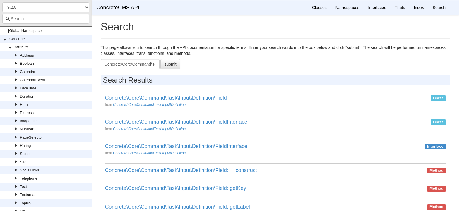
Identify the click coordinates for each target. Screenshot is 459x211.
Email (25, 104)
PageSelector (31, 137)
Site (23, 162)
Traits (400, 7)
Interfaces (377, 7)
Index (419, 7)
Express (27, 112)
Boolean (27, 63)
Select (25, 154)
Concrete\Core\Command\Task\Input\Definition (149, 105)
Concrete (17, 39)
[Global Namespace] (25, 30)
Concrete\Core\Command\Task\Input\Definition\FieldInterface (176, 122)
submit (170, 64)
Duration (27, 96)
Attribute (22, 47)
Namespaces (347, 7)
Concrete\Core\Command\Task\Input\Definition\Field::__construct (181, 170)
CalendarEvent (32, 80)
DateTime (28, 88)
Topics (25, 203)
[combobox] (45, 19)
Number (26, 129)
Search (439, 7)
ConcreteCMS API (118, 8)
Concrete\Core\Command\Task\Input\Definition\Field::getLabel (177, 207)
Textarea (27, 195)
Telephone (28, 178)
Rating (25, 145)
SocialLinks (29, 170)
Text (23, 186)
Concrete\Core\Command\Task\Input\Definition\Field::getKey (175, 188)
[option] (275, 103)
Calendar (27, 71)
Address (27, 55)
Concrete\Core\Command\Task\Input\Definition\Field (166, 98)
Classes (319, 7)
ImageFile (28, 121)
